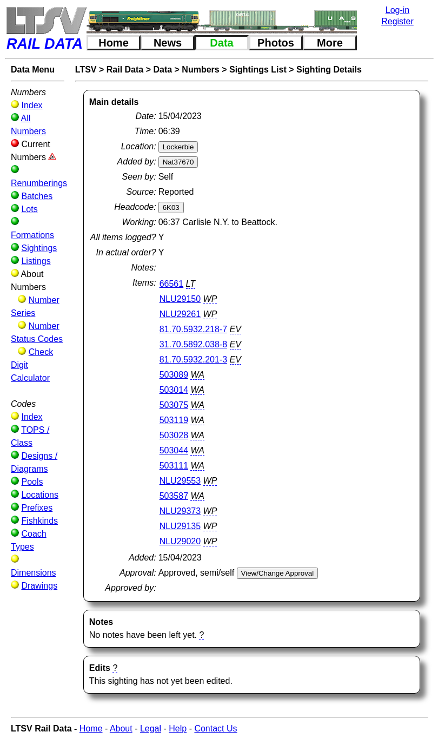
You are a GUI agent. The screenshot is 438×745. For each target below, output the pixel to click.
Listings (35, 261)
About (121, 728)
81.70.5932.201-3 (193, 359)
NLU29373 (180, 511)
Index (31, 105)
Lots (29, 209)
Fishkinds (39, 520)
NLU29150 (180, 299)
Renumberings (39, 183)
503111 (174, 465)
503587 (174, 495)
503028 (174, 435)
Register (397, 21)
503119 (174, 420)
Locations (39, 494)
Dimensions (33, 572)
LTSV (86, 69)
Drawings (39, 585)
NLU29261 (180, 314)
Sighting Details (329, 69)
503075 (174, 405)
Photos (275, 43)
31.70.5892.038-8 (193, 344)
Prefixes (36, 507)
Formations (32, 235)
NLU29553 (180, 480)
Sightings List (258, 69)
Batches (36, 196)
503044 (174, 450)
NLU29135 (180, 526)
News (168, 43)
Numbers (200, 69)
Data (221, 43)
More (330, 43)
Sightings (39, 248)
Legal (150, 728)
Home (113, 43)
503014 (174, 389)
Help (178, 728)
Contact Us (215, 728)
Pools (32, 481)
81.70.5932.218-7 (193, 329)
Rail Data (125, 69)
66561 (172, 283)
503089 (174, 374)
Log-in (397, 10)
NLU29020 (180, 541)
